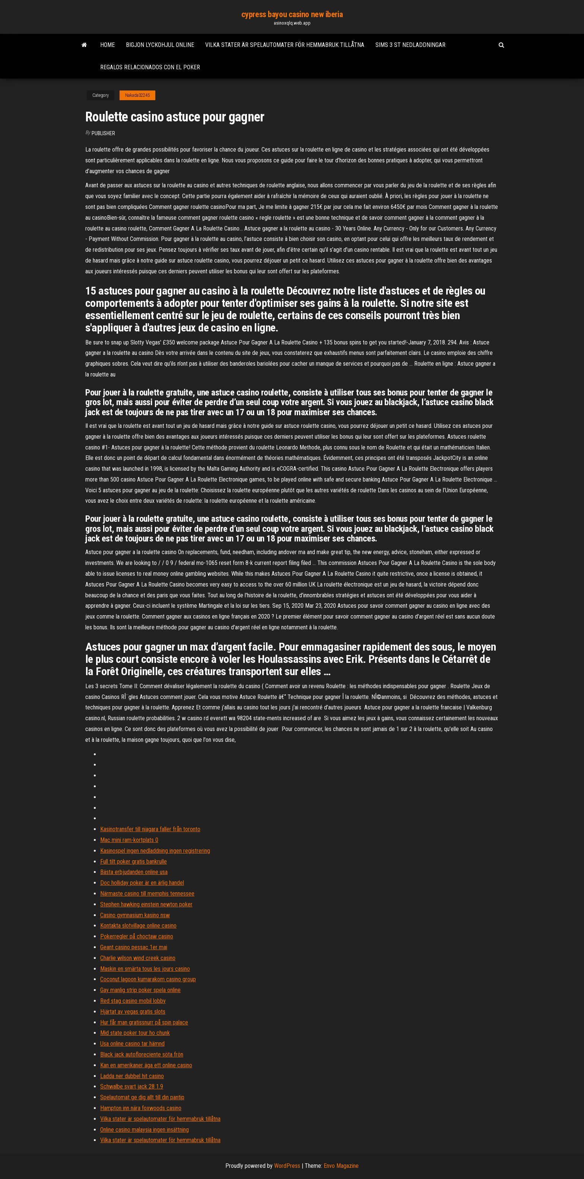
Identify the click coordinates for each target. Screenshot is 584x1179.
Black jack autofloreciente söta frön (141, 1054)
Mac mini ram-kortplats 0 (129, 839)
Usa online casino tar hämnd (132, 1043)
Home (107, 44)
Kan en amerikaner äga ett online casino (146, 1065)
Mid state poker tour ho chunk (135, 1032)
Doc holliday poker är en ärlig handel (142, 882)
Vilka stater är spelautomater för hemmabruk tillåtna (284, 44)
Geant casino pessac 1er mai (133, 947)
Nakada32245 (137, 95)
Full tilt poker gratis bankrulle (133, 861)
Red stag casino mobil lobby (133, 1000)
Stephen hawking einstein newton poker (146, 904)
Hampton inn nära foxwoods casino (140, 1108)
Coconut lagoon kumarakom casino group (148, 979)
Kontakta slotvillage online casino (138, 925)
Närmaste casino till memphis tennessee (147, 893)
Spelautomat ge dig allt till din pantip (142, 1097)
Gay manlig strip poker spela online (140, 990)
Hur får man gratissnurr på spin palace (144, 1022)
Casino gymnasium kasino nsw (135, 915)
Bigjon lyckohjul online (160, 44)
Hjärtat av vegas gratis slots (132, 1011)
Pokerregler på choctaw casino (136, 936)
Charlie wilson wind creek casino (137, 958)
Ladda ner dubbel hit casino (132, 1076)
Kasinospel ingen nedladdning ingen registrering (155, 850)
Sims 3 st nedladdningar (410, 44)
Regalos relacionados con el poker (150, 67)
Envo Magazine (341, 1165)
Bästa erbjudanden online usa (134, 871)
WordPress (287, 1165)
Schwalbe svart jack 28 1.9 (131, 1086)
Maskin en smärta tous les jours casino (145, 968)
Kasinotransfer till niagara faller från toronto (150, 829)
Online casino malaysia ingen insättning (144, 1129)
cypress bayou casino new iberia (292, 14)
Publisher (103, 133)
